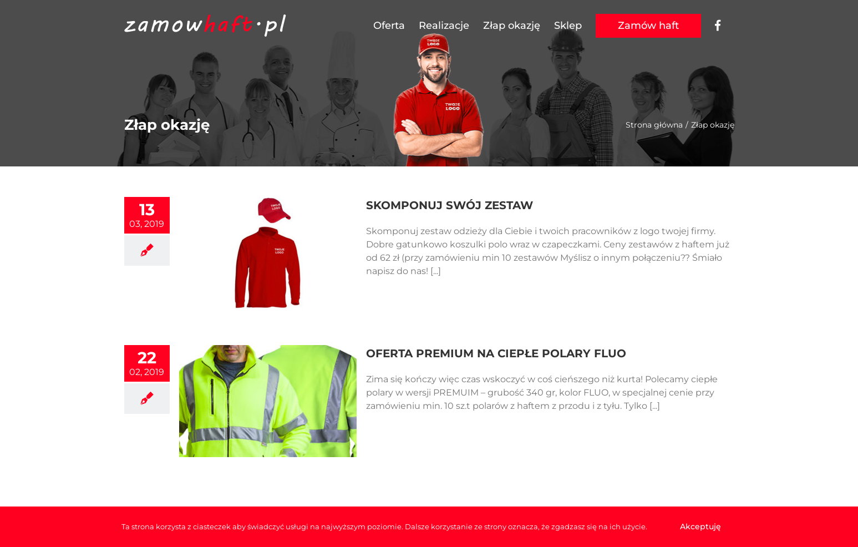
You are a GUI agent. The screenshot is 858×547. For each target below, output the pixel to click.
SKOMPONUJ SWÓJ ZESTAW (449, 205)
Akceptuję (700, 526)
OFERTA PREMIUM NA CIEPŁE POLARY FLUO (496, 353)
